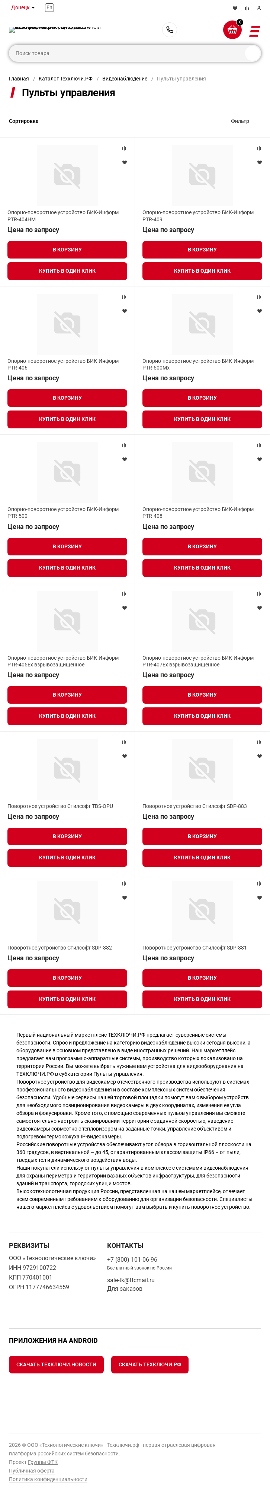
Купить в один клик (67, 271)
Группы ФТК (43, 1462)
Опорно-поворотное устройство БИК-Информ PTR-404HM (63, 215)
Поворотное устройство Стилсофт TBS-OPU (60, 806)
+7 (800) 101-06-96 (169, 29)
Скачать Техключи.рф (150, 1364)
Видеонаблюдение (124, 79)
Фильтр (240, 121)
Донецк (20, 7)
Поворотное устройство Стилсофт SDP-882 (59, 948)
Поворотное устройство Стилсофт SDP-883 (194, 806)
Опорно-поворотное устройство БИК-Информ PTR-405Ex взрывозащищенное (63, 661)
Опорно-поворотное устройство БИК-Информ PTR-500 (63, 512)
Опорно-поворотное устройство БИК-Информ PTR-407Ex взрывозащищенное (198, 661)
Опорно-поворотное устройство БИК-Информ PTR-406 (63, 364)
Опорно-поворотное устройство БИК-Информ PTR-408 (198, 512)
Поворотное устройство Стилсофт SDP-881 (194, 948)
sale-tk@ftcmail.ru (131, 1280)
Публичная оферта (32, 1471)
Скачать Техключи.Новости (56, 1364)
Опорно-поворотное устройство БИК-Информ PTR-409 (198, 215)
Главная (19, 79)
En (49, 7)
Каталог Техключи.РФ (66, 79)
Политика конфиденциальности (48, 1479)
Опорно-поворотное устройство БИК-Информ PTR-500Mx (198, 364)
